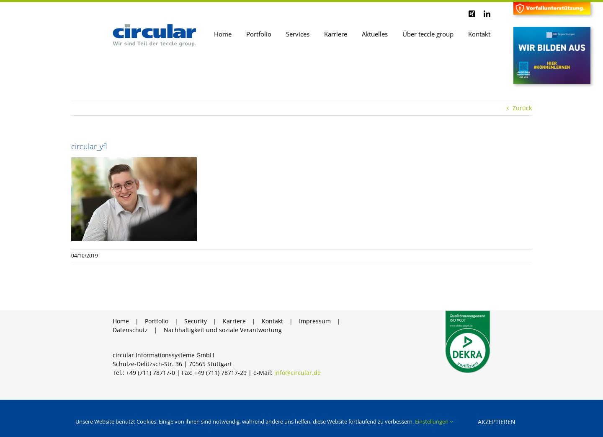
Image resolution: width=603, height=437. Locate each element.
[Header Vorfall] (551, 5)
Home (121, 321)
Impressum (315, 321)
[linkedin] (487, 13)
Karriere (234, 321)
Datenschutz (130, 330)
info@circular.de (297, 373)
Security (195, 321)
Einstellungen (434, 421)
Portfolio (156, 321)
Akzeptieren (496, 422)
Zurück (522, 108)
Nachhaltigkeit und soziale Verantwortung (223, 330)
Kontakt (272, 321)
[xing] (472, 13)
